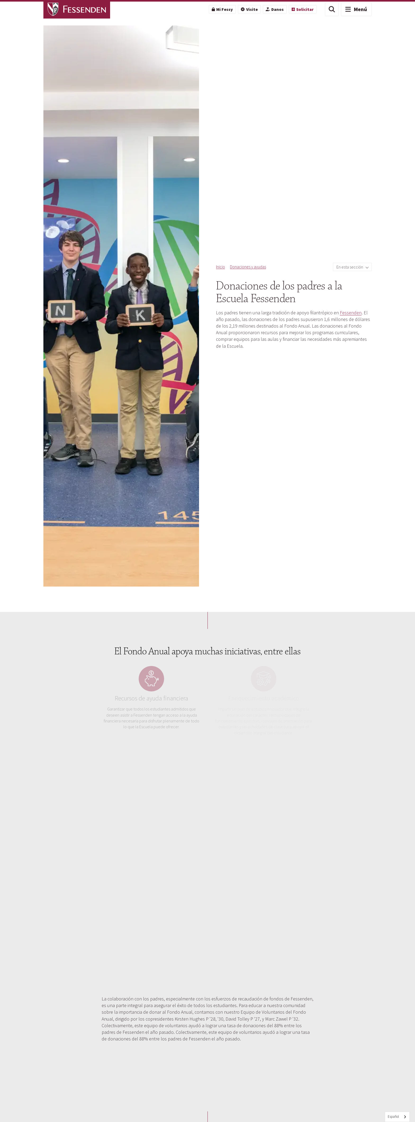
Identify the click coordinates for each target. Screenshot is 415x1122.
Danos (275, 9)
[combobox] (397, 1117)
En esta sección (350, 267)
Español (393, 1116)
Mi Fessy (222, 9)
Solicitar (303, 9)
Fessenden (351, 313)
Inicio (220, 266)
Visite (249, 9)
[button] (332, 9)
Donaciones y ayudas (248, 266)
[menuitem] (222, 9)
